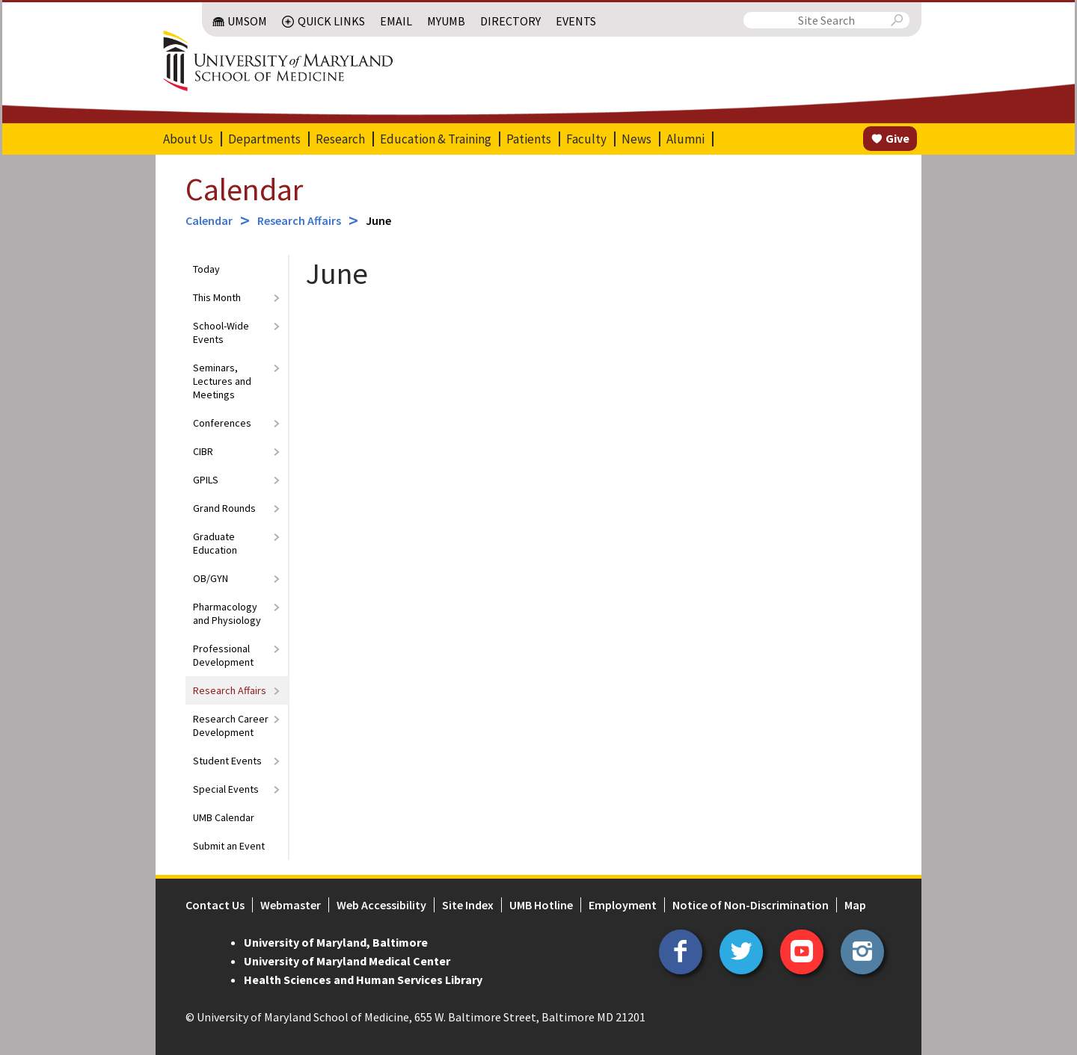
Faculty (586, 139)
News (636, 139)
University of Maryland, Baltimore (336, 942)
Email (396, 20)
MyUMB (446, 20)
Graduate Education (215, 543)
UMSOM (247, 20)
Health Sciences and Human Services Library (363, 979)
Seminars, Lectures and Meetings (222, 381)
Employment (623, 904)
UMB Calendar (223, 817)
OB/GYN (210, 578)
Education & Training (435, 139)
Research (340, 139)
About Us (188, 139)
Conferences (222, 423)
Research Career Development (231, 725)
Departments (264, 139)
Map (855, 904)
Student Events (227, 760)
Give (897, 138)
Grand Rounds (224, 508)
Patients (528, 139)
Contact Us (215, 904)
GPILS (205, 479)
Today (206, 269)
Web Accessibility (381, 904)
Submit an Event (229, 846)
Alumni (685, 139)
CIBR (203, 451)
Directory (510, 20)
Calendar (244, 189)
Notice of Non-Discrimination (750, 904)
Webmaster (290, 904)
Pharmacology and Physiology (227, 613)
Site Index (468, 904)
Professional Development (223, 655)
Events (576, 20)
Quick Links (331, 20)
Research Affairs (299, 220)
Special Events (226, 789)
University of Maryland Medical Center (347, 960)
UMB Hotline (541, 904)
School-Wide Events (221, 332)
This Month (217, 297)
